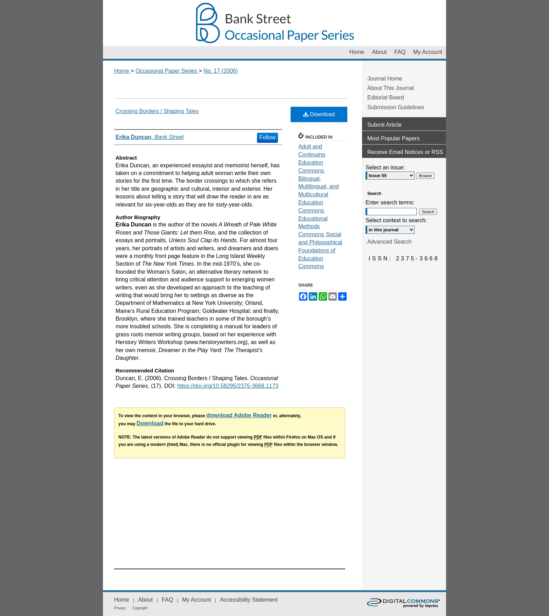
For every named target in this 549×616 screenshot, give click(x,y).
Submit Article (384, 125)
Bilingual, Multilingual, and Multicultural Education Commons (318, 195)
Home (122, 71)
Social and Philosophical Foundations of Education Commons (320, 250)
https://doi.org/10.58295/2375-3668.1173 (227, 386)
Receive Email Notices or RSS (405, 152)
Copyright (139, 608)
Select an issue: (385, 167)
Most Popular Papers (393, 138)
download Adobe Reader (239, 415)
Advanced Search (389, 242)
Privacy (120, 608)
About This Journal (390, 88)
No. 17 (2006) (220, 71)
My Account (196, 600)
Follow (267, 137)
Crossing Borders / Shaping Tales (157, 111)
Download (319, 114)
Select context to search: (396, 220)
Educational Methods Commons (313, 227)
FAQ (167, 600)
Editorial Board (385, 97)
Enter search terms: (390, 202)
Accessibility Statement (249, 600)
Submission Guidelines (395, 107)
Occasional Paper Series (274, 23)
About (145, 600)
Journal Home (384, 79)
